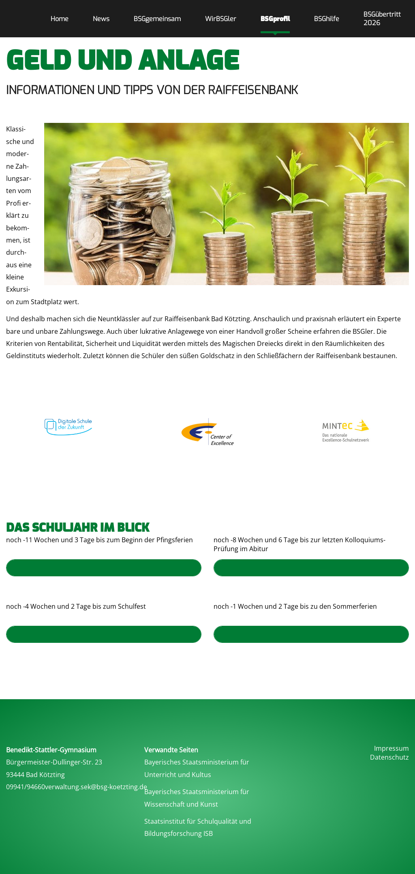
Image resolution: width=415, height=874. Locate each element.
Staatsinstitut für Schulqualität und (197, 821)
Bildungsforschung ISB (178, 833)
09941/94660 (25, 786)
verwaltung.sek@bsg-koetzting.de (96, 786)
